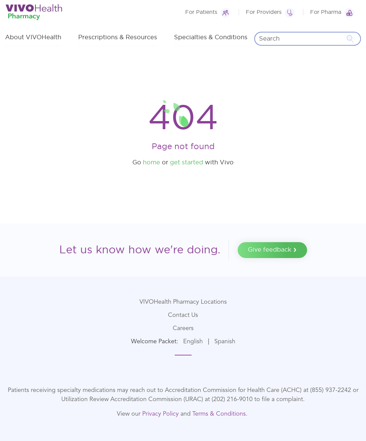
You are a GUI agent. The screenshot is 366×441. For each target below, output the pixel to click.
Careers (183, 328)
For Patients (201, 12)
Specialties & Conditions (210, 37)
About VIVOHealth (33, 37)
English (193, 342)
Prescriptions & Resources (117, 37)
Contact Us (183, 315)
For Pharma (325, 12)
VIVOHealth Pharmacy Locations (183, 302)
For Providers (264, 12)
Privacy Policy (160, 414)
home (151, 163)
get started (186, 163)
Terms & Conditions (219, 414)
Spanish (224, 342)
